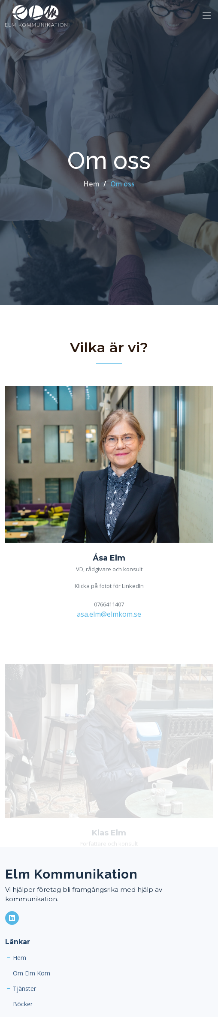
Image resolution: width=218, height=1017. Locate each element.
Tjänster (24, 989)
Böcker (23, 1004)
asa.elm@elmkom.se (109, 615)
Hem (91, 184)
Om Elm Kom (31, 973)
